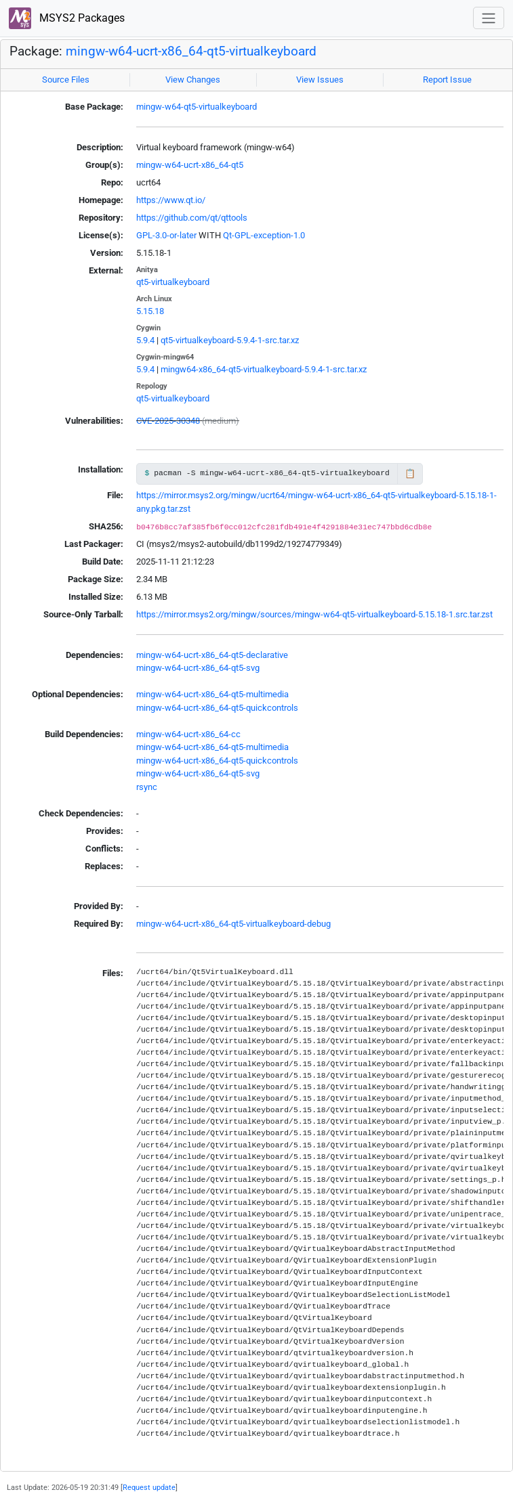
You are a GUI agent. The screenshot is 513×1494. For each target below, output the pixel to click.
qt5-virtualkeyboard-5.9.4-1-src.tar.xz (230, 340)
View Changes (192, 79)
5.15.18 (150, 311)
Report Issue (447, 79)
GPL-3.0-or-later (166, 235)
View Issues (320, 79)
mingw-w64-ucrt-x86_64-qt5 (189, 165)
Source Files (65, 79)
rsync (146, 787)
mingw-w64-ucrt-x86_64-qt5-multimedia (212, 694)
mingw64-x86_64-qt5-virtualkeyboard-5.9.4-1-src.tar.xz (264, 369)
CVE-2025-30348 (168, 421)
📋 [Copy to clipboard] (410, 473)
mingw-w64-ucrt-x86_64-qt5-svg (198, 668)
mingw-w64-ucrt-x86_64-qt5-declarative (212, 655)
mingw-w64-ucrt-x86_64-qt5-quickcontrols (217, 708)
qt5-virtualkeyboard (172, 282)
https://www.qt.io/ (170, 200)
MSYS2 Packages (67, 18)
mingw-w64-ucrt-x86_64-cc (188, 734)
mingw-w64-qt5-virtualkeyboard (196, 107)
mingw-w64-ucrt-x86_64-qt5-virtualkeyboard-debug (233, 924)
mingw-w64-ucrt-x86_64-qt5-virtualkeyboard (191, 51)
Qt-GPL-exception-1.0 (264, 235)
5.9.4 (145, 340)
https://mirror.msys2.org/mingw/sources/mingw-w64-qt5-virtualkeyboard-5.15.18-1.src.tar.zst (314, 614)
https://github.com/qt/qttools (191, 218)
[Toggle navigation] (488, 18)
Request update (149, 1487)
